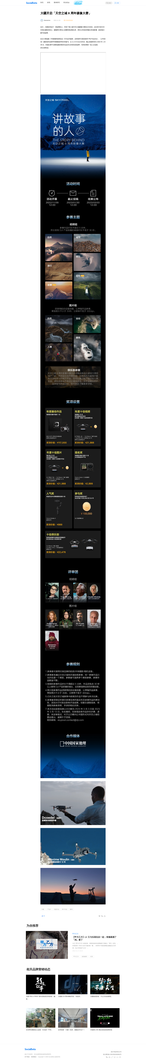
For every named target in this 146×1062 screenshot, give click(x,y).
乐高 (91, 956)
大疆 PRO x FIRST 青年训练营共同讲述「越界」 (40, 998)
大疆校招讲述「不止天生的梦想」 (101, 996)
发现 (48, 2)
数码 (71, 909)
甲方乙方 (75, 934)
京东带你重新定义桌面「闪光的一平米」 (39, 1030)
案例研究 (57, 2)
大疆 (42, 909)
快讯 (41, 2)
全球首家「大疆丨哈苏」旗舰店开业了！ (71, 1030)
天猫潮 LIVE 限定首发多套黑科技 (101, 1030)
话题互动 (56, 909)
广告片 (49, 909)
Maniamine (47, 20)
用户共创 (64, 909)
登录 (117, 3)
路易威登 (84, 956)
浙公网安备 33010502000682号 (112, 1054)
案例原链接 (69, 20)
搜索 (109, 3)
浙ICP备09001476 (116, 1052)
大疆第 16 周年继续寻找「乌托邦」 (69, 996)
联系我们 (33, 1057)
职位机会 (66, 2)
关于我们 (27, 1057)
